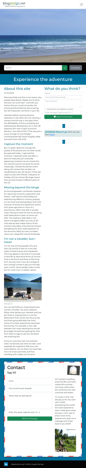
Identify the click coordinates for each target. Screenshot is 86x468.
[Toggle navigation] (81, 4)
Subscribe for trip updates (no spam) (60, 109)
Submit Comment (63, 117)
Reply (52, 135)
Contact (75, 67)
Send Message (29, 418)
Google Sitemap (37, 464)
